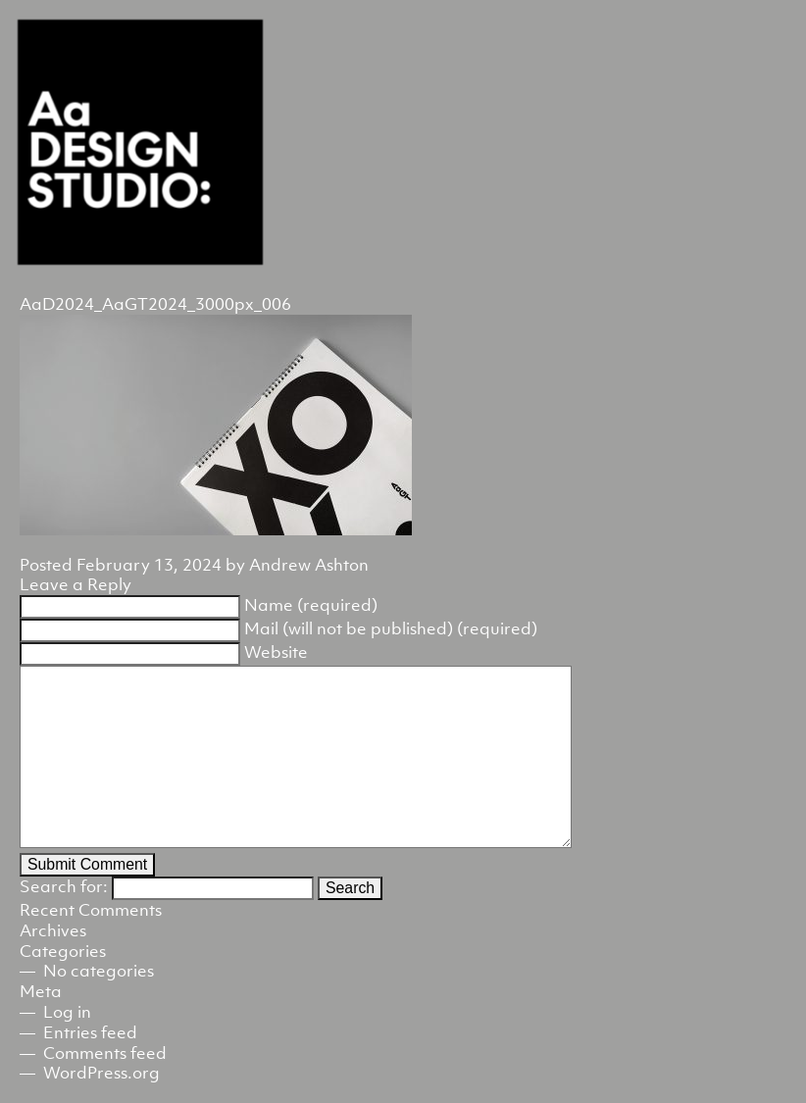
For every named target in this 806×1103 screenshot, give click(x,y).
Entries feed (90, 1032)
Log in (67, 1012)
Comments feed (105, 1053)
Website (276, 652)
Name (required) (311, 605)
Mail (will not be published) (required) (390, 628)
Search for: (64, 886)
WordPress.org (101, 1072)
